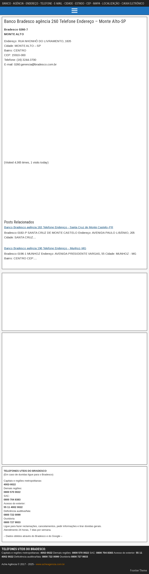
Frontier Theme (138, 570)
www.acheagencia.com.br (50, 564)
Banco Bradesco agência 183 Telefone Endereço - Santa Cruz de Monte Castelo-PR (58, 227)
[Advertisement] (74, 192)
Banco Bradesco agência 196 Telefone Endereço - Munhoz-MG (45, 248)
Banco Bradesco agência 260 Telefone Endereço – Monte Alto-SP (65, 21)
